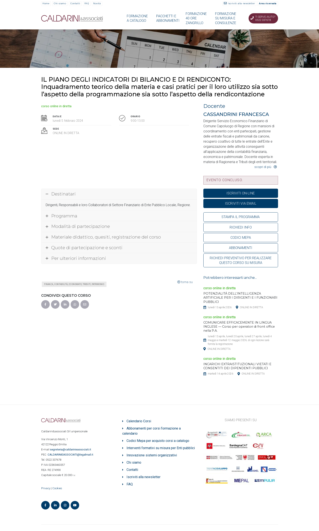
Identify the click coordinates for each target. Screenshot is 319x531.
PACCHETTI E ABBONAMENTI (167, 18)
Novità (97, 3)
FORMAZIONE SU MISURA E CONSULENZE (225, 18)
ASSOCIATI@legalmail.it (71, 454)
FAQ (86, 3)
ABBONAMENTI (240, 248)
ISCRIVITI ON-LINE (240, 193)
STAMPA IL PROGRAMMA (240, 217)
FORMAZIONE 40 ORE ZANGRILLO (196, 18)
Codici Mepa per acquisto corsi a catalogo (158, 441)
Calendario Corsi (139, 421)
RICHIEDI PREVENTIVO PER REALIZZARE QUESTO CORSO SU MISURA (241, 260)
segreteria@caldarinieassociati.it (71, 449)
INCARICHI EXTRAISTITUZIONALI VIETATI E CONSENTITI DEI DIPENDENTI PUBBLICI (237, 366)
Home (45, 3)
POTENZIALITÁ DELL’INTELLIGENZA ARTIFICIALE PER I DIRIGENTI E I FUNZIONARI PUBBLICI (240, 298)
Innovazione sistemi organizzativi (152, 455)
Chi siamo (60, 3)
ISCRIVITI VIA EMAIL (240, 203)
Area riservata (268, 3)
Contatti (75, 3)
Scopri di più (262, 167)
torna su (185, 282)
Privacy (45, 488)
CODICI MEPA (240, 238)
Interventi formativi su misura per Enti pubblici (161, 448)
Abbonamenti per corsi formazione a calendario (151, 431)
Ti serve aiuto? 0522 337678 (265, 18)
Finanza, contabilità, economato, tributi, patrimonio (74, 284)
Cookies (57, 488)
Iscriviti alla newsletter (241, 3)
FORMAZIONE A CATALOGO (137, 18)
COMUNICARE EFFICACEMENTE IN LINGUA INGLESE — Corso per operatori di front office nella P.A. (239, 327)
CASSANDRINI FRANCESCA (236, 114)
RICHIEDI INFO (241, 227)
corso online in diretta (56, 106)
